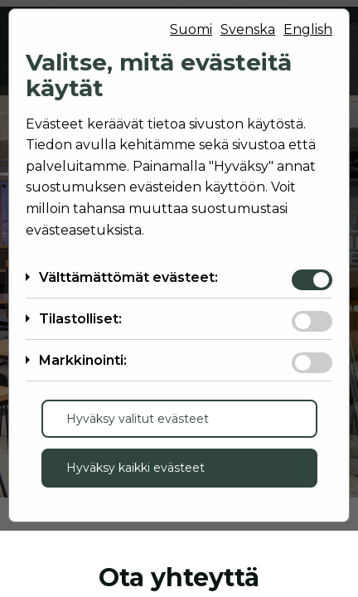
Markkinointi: (83, 360)
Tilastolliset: (80, 319)
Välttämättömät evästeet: (128, 277)
